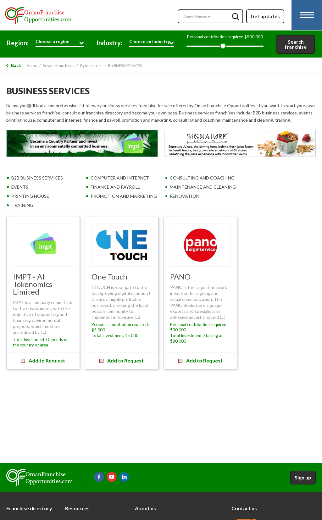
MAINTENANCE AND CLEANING (203, 187)
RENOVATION (184, 196)
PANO (180, 276)
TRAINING (22, 205)
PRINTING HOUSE (30, 196)
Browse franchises (58, 65)
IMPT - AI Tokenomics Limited (32, 284)
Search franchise (296, 44)
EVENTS (19, 187)
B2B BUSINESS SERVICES (37, 177)
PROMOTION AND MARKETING (124, 196)
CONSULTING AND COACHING (202, 177)
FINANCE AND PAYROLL (115, 187)
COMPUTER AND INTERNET (120, 177)
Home (31, 65)
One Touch (109, 276)
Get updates (265, 16)
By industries (91, 65)
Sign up (303, 477)
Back (16, 65)
